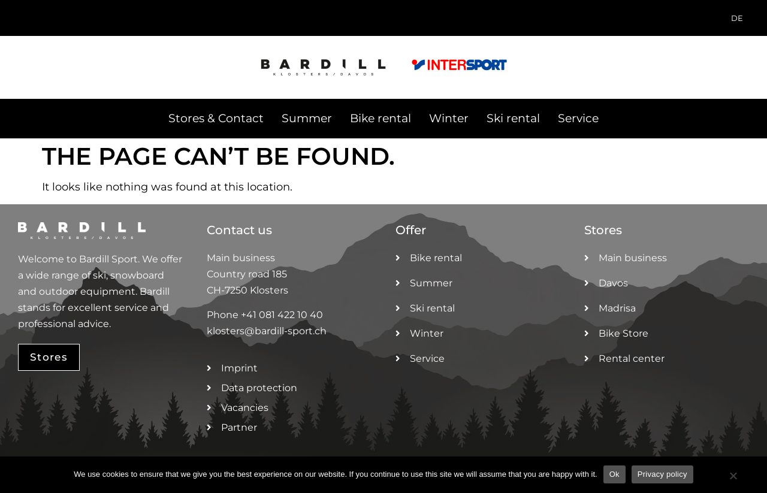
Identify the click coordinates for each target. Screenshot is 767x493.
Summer (307, 118)
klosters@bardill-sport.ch (267, 331)
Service (578, 118)
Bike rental (380, 118)
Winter (449, 118)
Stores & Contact (216, 118)
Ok (614, 474)
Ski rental (513, 118)
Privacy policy (662, 474)
